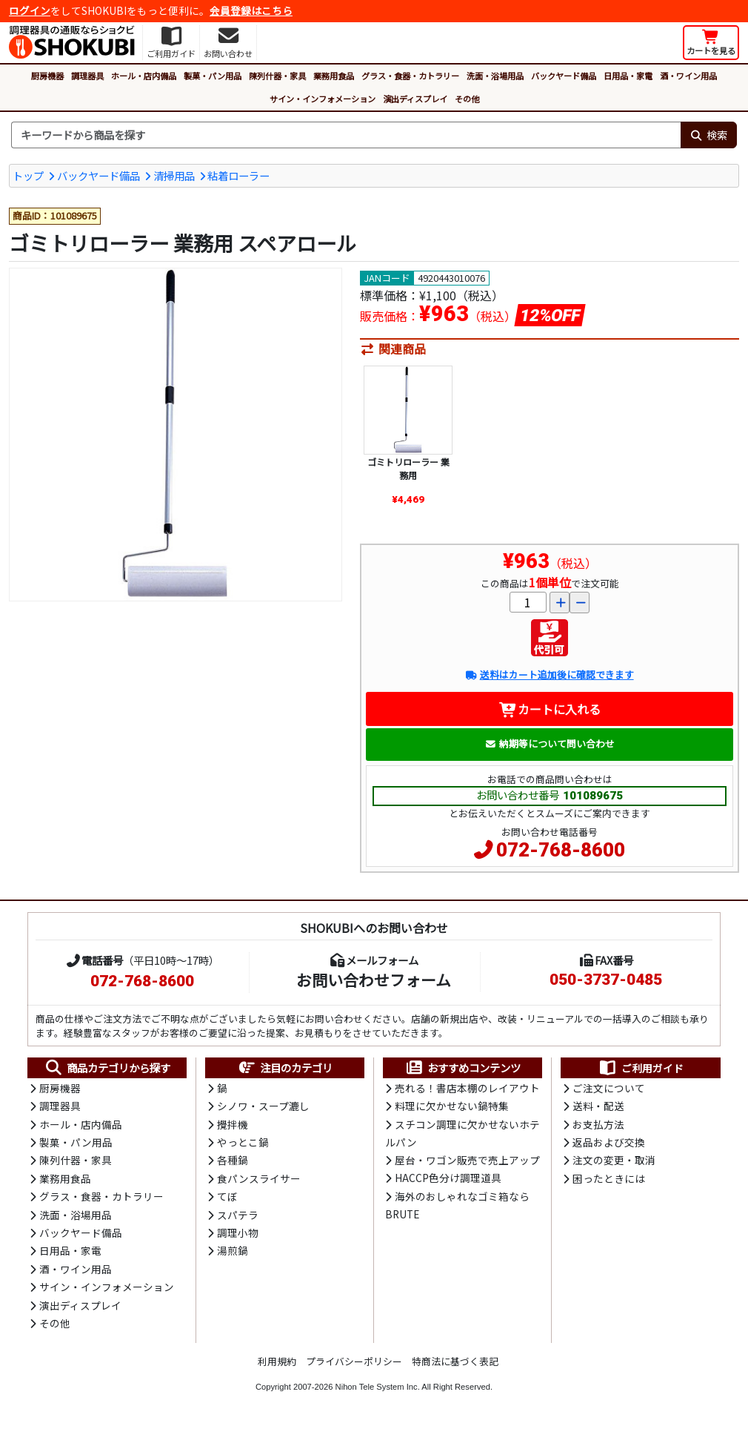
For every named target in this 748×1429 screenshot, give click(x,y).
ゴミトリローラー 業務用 (408, 468)
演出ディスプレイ (415, 99)
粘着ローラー (238, 175)
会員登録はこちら (251, 10)
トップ (28, 175)
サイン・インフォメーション (322, 99)
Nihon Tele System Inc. (377, 1386)
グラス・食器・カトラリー (410, 76)
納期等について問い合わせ (550, 743)
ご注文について (608, 1087)
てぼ (227, 1196)
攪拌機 (232, 1124)
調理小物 (237, 1232)
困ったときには (608, 1178)
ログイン (29, 10)
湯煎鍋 (232, 1250)
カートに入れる (550, 709)
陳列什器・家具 (277, 76)
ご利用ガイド (641, 1067)
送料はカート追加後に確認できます (549, 674)
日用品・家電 (628, 76)
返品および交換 (608, 1142)
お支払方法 (598, 1124)
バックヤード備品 (563, 76)
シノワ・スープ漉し (263, 1105)
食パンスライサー (259, 1178)
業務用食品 (333, 76)
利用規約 (277, 1361)
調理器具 (87, 76)
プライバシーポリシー (354, 1361)
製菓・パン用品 (212, 76)
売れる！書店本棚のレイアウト (467, 1087)
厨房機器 (47, 76)
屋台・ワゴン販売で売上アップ (467, 1159)
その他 (467, 99)
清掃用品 (174, 175)
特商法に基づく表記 (455, 1361)
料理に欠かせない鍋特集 (452, 1105)
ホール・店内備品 (143, 76)
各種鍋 (232, 1159)
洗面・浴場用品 (495, 76)
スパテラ (237, 1214)
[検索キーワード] (346, 135)
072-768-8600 (560, 850)
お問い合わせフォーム (373, 979)
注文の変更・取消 (613, 1159)
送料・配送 (598, 1105)
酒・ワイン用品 (688, 76)
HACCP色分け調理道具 (448, 1177)
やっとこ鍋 (243, 1142)
